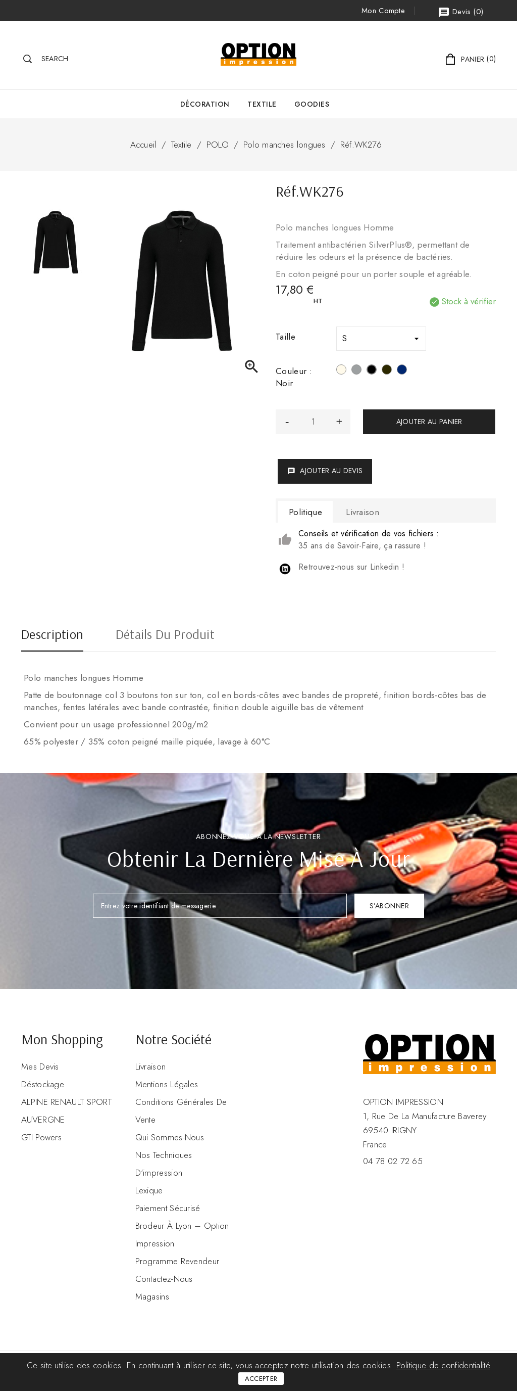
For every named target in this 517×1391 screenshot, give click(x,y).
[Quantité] (313, 421)
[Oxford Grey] (356, 371)
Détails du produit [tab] (165, 635)
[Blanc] (341, 371)
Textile (262, 104)
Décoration (205, 104)
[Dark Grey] (387, 371)
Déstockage (42, 1084)
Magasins (152, 1296)
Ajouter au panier (429, 421)
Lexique (149, 1190)
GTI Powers (41, 1137)
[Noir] (372, 371)
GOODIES (312, 104)
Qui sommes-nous (169, 1137)
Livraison (150, 1066)
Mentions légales (166, 1084)
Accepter (261, 1378)
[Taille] (381, 339)
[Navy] (402, 371)
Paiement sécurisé (167, 1208)
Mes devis (40, 1066)
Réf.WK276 (361, 144)
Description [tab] (52, 635)
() (460, 12)
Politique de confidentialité (443, 1365)
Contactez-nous (164, 1279)
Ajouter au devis (325, 471)
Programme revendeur (177, 1261)
